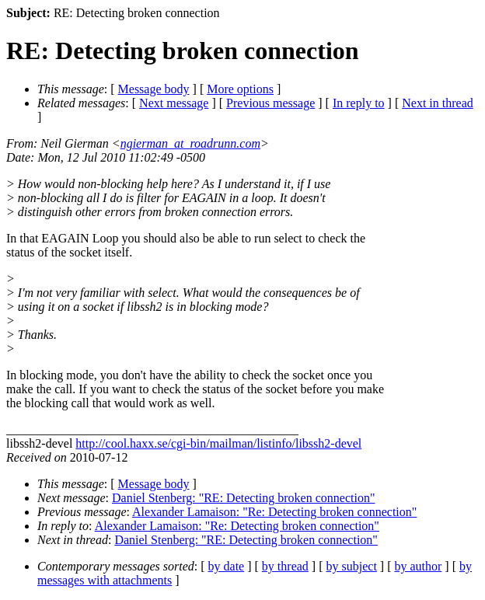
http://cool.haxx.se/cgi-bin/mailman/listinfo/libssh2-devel (218, 443)
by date (226, 566)
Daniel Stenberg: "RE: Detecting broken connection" (243, 497)
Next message (173, 103)
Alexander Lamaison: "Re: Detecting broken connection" (274, 511)
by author (417, 566)
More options (240, 89)
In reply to (359, 103)
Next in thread (437, 103)
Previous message (270, 103)
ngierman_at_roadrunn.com (190, 143)
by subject (351, 566)
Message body (154, 89)
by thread (285, 566)
